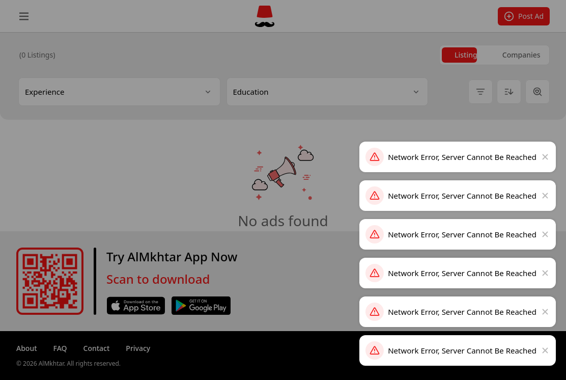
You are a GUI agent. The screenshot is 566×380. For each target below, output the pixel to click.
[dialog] (282, 190)
